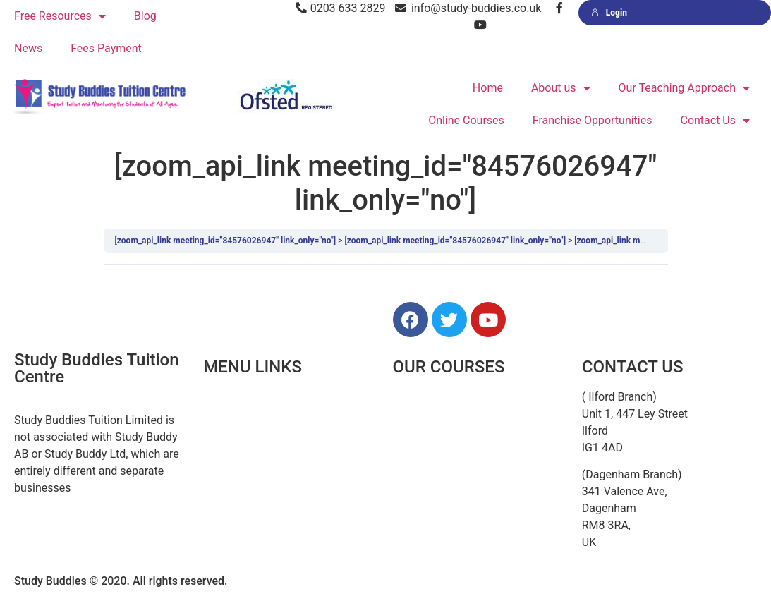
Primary (412, 428)
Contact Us (715, 121)
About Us (226, 428)
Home (488, 88)
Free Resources (60, 17)
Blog (145, 16)
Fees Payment (106, 48)
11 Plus (411, 396)
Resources (229, 492)
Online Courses (466, 120)
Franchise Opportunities (592, 120)
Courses (224, 460)
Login (609, 13)
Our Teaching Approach (684, 88)
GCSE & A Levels (434, 492)
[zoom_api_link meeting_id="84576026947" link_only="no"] (225, 240)
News (28, 48)
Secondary (419, 460)
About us (560, 88)
